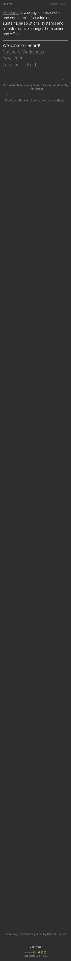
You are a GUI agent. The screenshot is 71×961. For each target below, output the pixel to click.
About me (7, 4)
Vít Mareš (11, 12)
